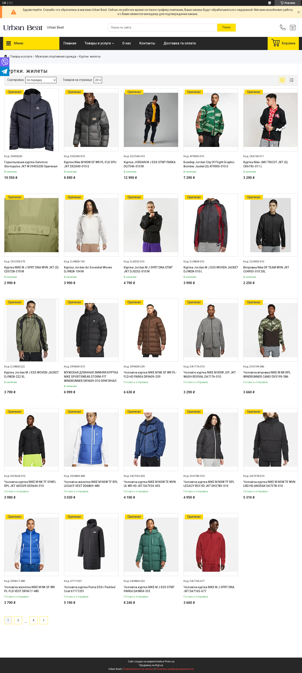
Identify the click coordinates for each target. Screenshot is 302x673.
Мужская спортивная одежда (55, 56)
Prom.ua (169, 661)
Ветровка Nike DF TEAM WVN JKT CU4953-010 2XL (266, 269)
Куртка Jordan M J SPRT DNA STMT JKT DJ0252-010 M (148, 269)
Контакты (147, 43)
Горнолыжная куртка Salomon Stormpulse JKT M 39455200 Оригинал (30, 164)
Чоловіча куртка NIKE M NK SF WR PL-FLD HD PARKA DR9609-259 (150, 374)
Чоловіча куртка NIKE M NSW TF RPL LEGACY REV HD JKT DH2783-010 (208, 484)
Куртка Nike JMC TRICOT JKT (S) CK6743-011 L (265, 164)
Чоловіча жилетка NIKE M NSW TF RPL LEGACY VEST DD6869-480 (91, 484)
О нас (126, 43)
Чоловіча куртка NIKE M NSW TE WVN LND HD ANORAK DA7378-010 (269, 484)
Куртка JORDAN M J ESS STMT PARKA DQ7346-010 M (150, 164)
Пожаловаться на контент (138, 669)
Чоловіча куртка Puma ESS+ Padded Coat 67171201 (89, 589)
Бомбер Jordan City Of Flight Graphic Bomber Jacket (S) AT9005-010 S (209, 164)
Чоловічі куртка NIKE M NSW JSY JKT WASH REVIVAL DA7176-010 (209, 374)
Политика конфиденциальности (175, 669)
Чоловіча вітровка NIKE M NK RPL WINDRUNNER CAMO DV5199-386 (267, 374)
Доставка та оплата (179, 43)
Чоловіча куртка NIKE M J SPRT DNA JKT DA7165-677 (208, 589)
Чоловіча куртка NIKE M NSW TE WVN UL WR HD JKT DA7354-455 (150, 484)
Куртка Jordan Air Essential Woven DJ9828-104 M (88, 269)
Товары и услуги (98, 43)
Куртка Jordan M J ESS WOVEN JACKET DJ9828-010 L (210, 269)
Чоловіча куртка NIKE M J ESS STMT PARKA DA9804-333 (149, 589)
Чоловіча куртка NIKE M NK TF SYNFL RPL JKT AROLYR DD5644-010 (30, 484)
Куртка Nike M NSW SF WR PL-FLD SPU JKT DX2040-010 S (90, 164)
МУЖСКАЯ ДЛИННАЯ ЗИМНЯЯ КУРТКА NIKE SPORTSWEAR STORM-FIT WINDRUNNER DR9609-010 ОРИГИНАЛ (91, 376)
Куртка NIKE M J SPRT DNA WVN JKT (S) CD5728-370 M (31, 269)
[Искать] (226, 27)
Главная (70, 43)
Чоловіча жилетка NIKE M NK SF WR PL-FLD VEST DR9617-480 (29, 589)
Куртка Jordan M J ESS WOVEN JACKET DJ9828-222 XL (31, 374)
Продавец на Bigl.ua (151, 665)
